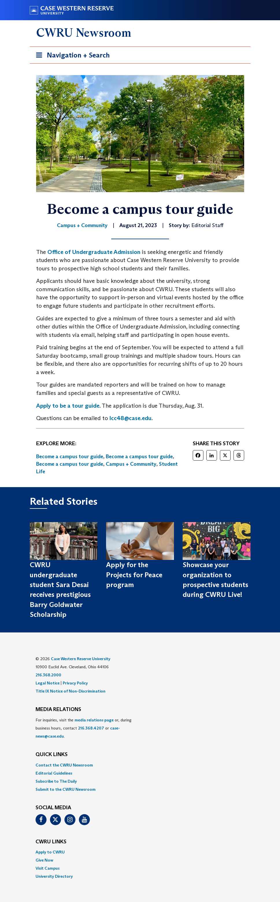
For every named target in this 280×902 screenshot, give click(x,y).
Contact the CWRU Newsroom (64, 765)
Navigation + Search (71, 56)
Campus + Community (131, 464)
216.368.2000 (48, 675)
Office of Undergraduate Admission (93, 251)
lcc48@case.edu (130, 418)
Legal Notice (48, 683)
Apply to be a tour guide (67, 405)
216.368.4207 (91, 728)
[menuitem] (140, 765)
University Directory (54, 876)
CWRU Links (51, 842)
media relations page (94, 720)
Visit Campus (48, 868)
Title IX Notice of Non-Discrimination (70, 691)
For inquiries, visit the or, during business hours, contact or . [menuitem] (83, 728)
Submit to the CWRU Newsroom (66, 789)
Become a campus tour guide (69, 456)
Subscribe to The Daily (56, 781)
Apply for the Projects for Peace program (134, 574)
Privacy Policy (75, 683)
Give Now (44, 860)
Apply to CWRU (50, 852)
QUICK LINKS (52, 755)
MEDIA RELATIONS (58, 709)
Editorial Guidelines (54, 773)
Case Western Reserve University (80, 658)
